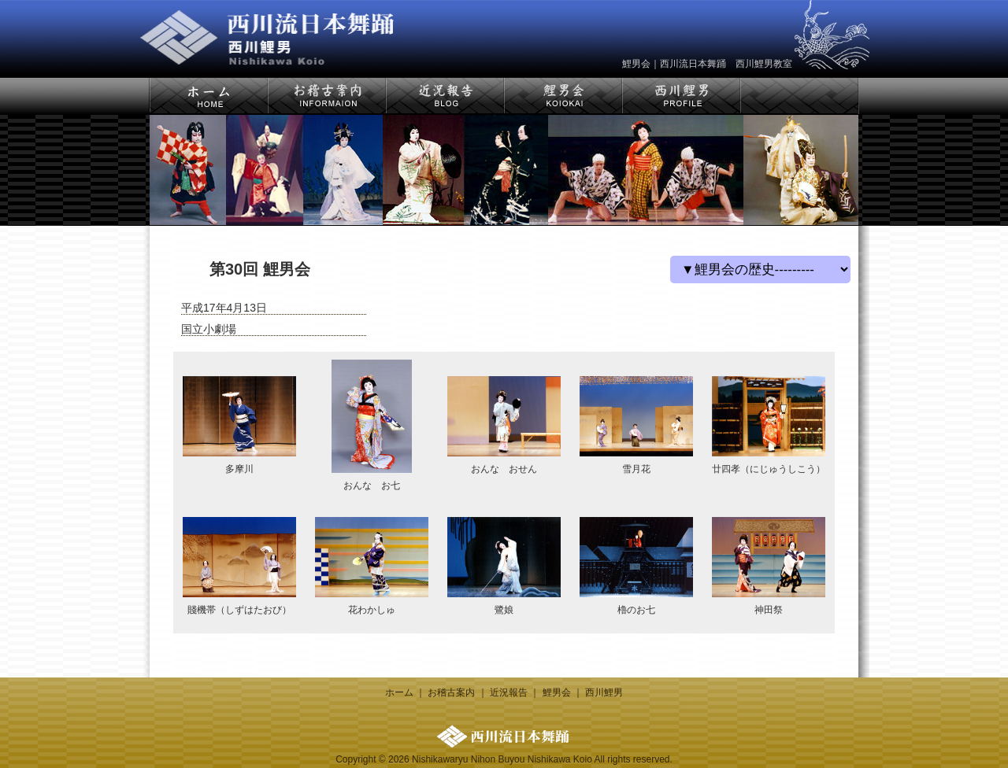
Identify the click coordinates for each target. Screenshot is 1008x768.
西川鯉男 (604, 692)
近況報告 (509, 692)
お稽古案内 (451, 692)
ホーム (399, 692)
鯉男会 (557, 692)
